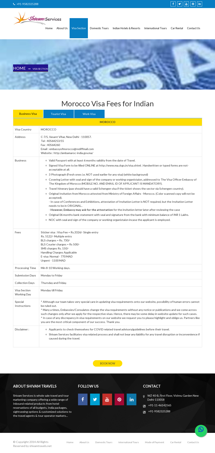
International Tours (155, 28)
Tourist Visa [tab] (58, 114)
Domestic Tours (99, 28)
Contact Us (193, 28)
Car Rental (177, 28)
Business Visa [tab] (28, 113)
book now (107, 363)
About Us (62, 28)
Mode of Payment (154, 442)
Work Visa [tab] (89, 114)
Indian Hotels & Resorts (126, 28)
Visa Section (79, 28)
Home (48, 28)
